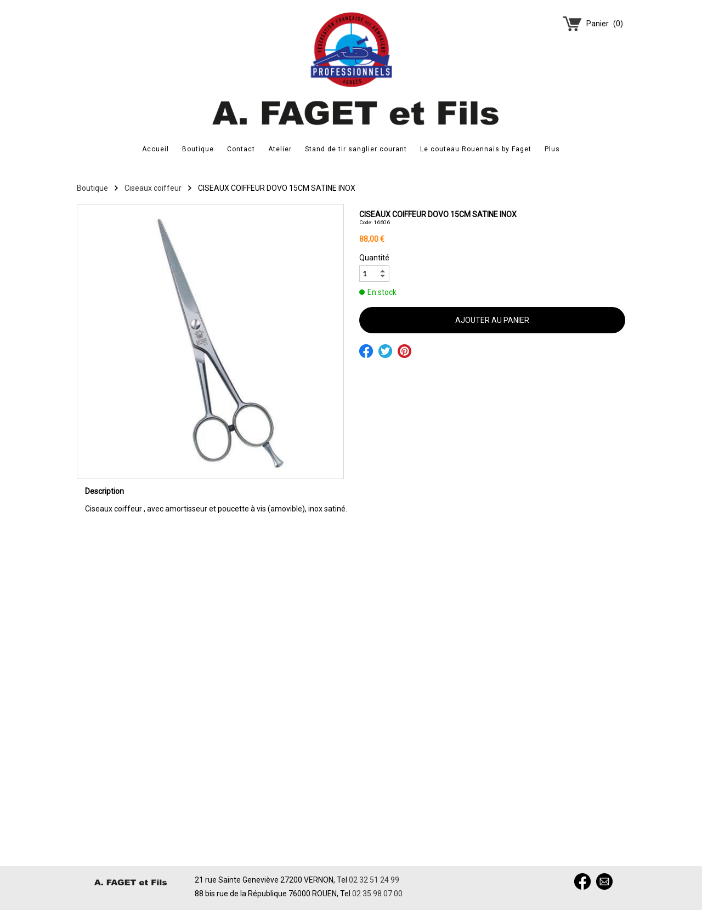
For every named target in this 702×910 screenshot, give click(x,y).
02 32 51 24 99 (374, 879)
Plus (552, 149)
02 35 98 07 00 (377, 893)
